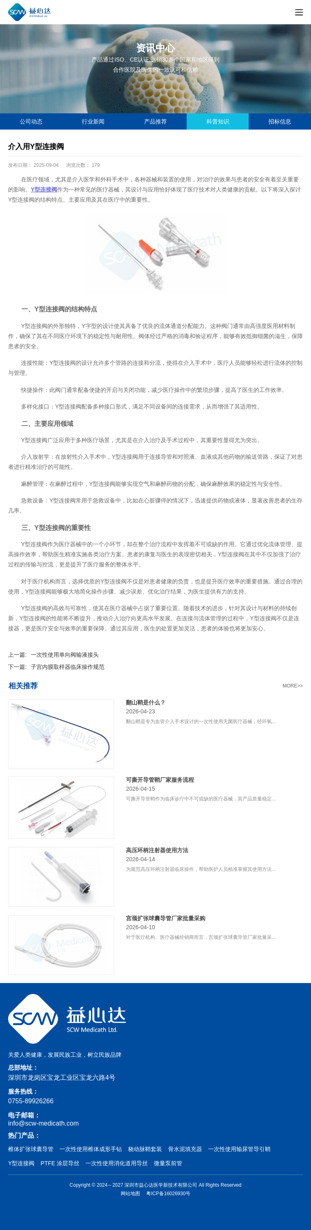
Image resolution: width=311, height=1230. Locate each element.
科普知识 (218, 121)
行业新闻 (93, 121)
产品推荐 (155, 121)
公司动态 (31, 121)
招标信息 (279, 121)
